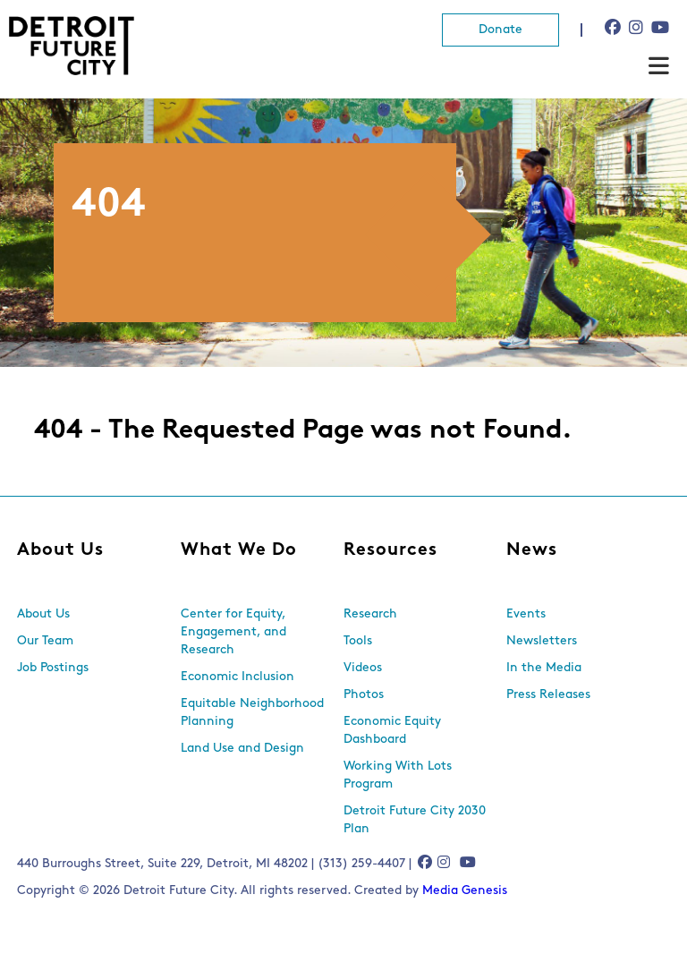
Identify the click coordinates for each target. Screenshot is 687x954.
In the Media (543, 668)
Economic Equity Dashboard (392, 730)
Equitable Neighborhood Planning (252, 712)
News (531, 550)
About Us (60, 550)
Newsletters (541, 641)
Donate (500, 30)
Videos (363, 668)
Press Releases (548, 695)
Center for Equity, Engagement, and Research (233, 632)
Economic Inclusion (237, 677)
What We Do (239, 550)
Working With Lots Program (398, 775)
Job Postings (53, 668)
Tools (358, 641)
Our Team (45, 641)
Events (526, 614)
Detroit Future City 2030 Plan (415, 820)
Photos (364, 695)
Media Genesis (464, 891)
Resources (390, 550)
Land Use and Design (242, 748)
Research (370, 614)
